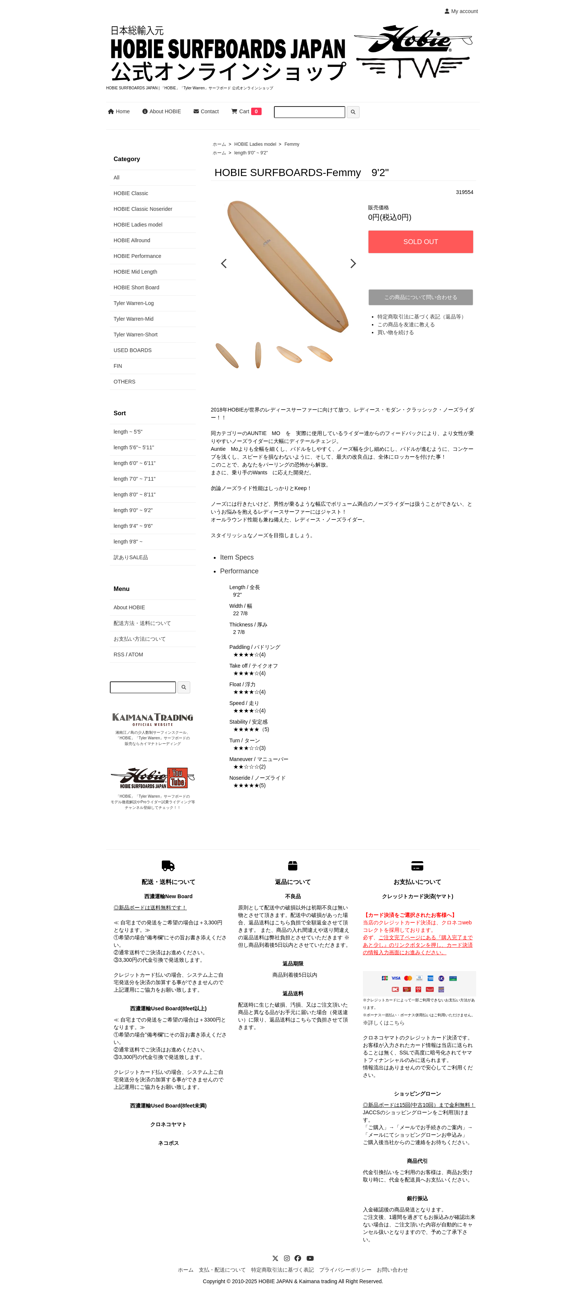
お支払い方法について (140, 639)
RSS (119, 654)
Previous (224, 263)
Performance (239, 570)
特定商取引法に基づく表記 (282, 1269)
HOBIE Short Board (136, 287)
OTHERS (124, 382)
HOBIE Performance (137, 256)
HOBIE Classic (131, 193)
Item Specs (237, 556)
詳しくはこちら (386, 1022)
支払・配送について (222, 1269)
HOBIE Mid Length (135, 272)
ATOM (136, 654)
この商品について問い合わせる (420, 297)
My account (461, 11)
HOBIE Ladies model (255, 144)
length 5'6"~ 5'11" (134, 447)
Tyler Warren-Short (136, 335)
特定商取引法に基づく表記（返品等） (421, 317)
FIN (118, 366)
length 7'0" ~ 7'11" (134, 479)
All (117, 178)
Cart (240, 111)
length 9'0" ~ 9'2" (251, 152)
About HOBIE (161, 111)
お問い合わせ (392, 1269)
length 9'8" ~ (128, 542)
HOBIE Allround (132, 240)
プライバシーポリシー (345, 1269)
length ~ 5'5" (128, 432)
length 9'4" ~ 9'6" (133, 526)
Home (119, 111)
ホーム (219, 144)
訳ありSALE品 (131, 557)
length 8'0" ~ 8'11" (134, 495)
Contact (206, 111)
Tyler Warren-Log (134, 303)
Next (351, 263)
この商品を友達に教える (406, 324)
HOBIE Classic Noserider (143, 209)
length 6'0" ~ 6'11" (134, 463)
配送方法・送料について (142, 623)
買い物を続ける (395, 332)
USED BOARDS (133, 350)
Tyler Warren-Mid (134, 319)
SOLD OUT (421, 242)
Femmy (291, 144)
